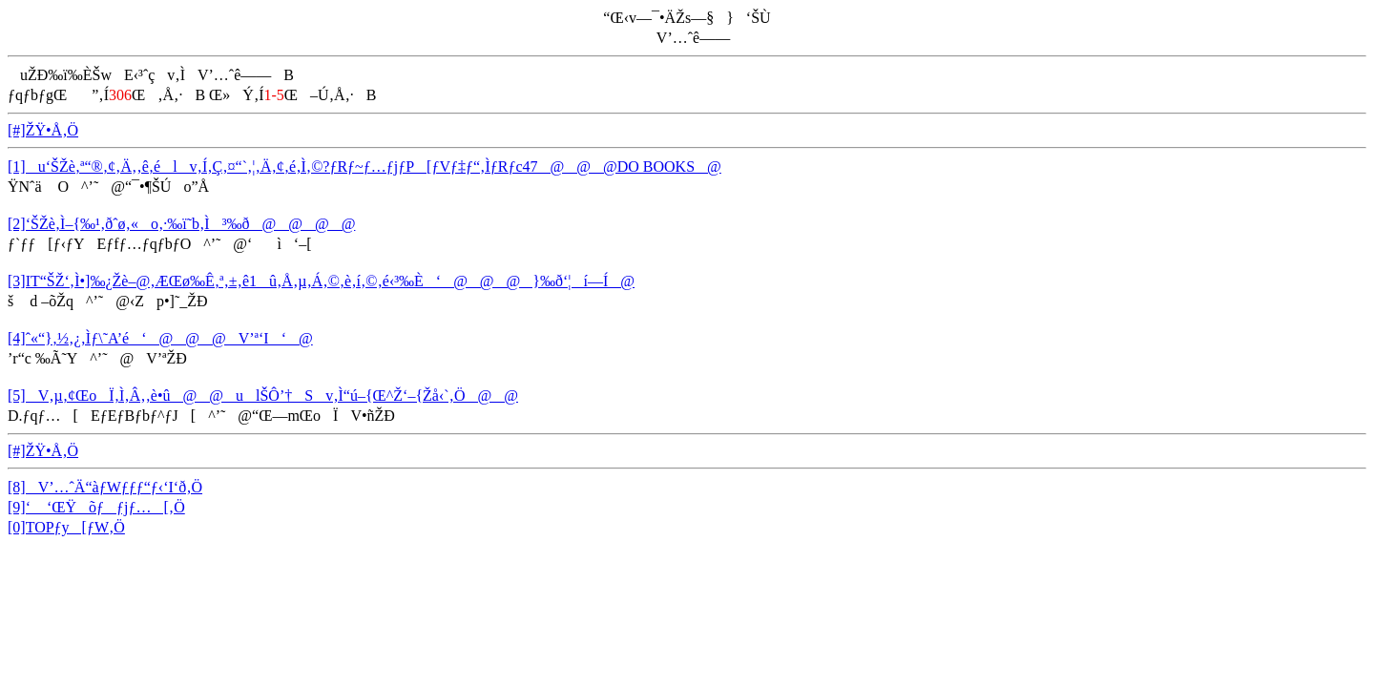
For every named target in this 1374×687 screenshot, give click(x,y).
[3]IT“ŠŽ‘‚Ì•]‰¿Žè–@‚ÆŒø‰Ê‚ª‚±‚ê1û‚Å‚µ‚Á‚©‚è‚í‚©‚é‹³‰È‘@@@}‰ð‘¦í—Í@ (321, 281)
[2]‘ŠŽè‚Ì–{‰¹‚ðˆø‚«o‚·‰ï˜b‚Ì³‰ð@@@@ (181, 224)
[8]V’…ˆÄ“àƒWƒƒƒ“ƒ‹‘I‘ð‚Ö (105, 487)
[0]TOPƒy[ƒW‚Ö (66, 527)
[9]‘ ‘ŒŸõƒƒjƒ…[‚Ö (96, 507)
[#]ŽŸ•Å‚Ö (43, 130)
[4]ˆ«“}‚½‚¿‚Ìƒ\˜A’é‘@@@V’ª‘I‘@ (160, 338)
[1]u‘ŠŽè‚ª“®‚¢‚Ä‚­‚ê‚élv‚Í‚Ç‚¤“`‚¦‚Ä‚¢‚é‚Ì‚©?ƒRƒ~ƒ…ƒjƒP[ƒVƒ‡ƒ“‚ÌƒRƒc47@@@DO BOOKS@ (364, 166)
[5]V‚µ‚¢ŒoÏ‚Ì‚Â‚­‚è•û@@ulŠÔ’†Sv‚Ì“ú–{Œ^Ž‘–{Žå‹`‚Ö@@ (263, 395)
